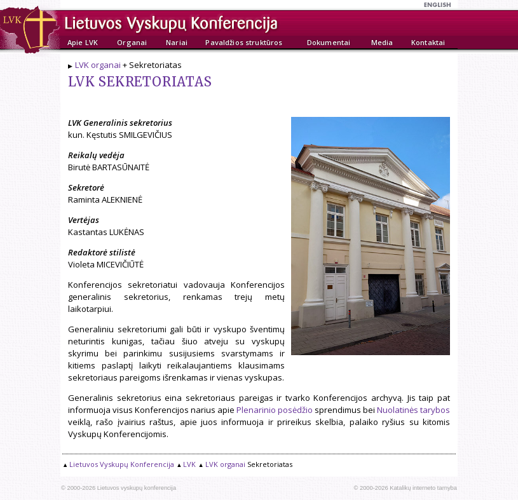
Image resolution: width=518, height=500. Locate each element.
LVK (189, 464)
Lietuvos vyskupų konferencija (136, 488)
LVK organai (98, 65)
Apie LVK (82, 42)
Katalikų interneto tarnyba (423, 488)
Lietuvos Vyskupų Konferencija (121, 464)
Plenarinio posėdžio (274, 410)
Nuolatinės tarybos (413, 410)
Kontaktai (428, 42)
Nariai (176, 42)
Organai (132, 42)
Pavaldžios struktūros (243, 42)
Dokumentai (328, 42)
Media (382, 42)
